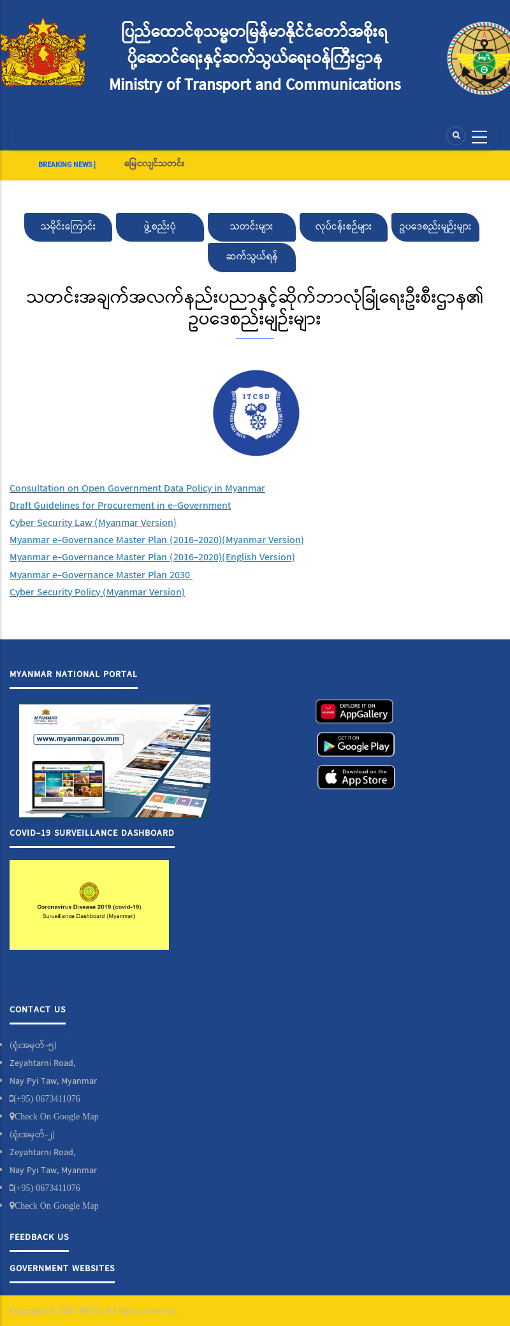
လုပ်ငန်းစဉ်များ (344, 227)
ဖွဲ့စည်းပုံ (160, 227)
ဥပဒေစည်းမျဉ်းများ (436, 227)
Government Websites (62, 1269)
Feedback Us (39, 1237)
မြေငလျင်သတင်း (154, 164)
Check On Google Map (57, 1116)
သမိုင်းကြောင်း (68, 227)
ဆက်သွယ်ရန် (252, 257)
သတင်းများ (251, 227)
